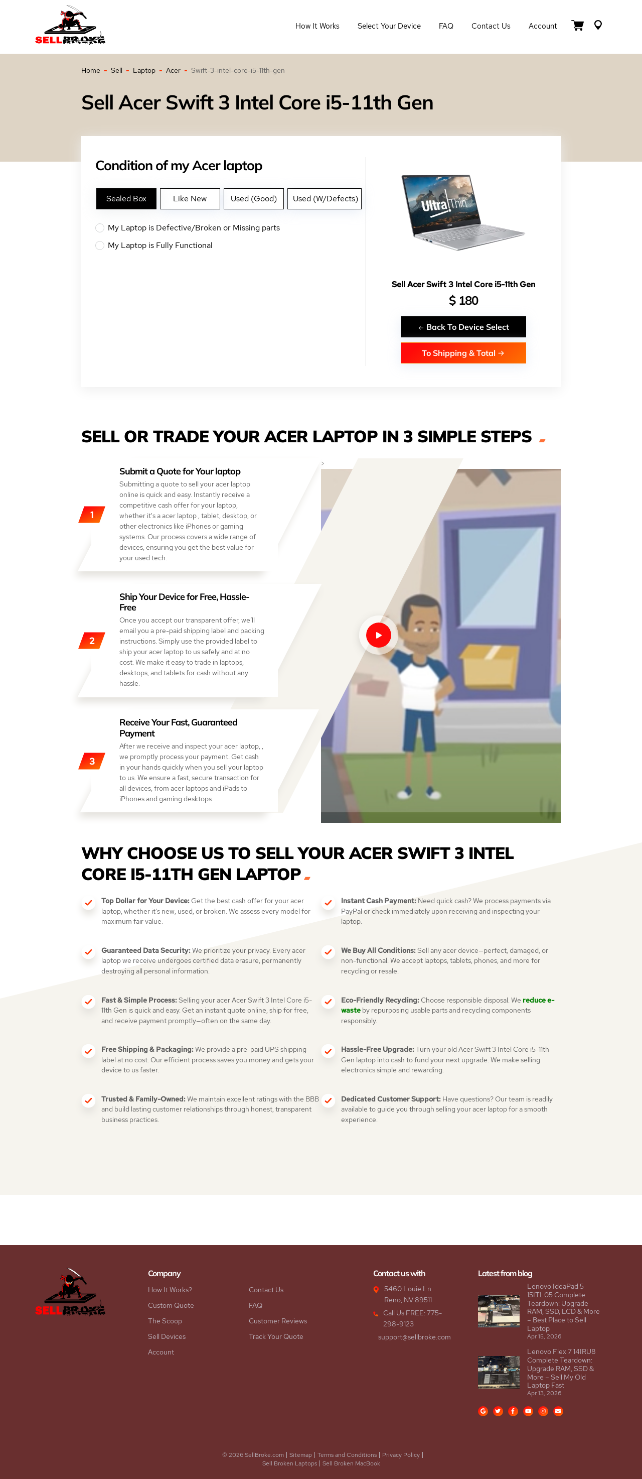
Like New (190, 198)
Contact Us (491, 26)
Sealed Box (126, 198)
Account (543, 26)
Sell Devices (167, 1336)
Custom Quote (171, 1305)
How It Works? (170, 1289)
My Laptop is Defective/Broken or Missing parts (230, 228)
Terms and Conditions (347, 1455)
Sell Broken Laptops (289, 1463)
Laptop (144, 70)
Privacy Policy (401, 1455)
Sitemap (300, 1455)
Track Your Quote (276, 1336)
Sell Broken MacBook (351, 1463)
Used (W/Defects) (325, 198)
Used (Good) (254, 198)
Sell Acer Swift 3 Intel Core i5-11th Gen (463, 284)
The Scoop (165, 1320)
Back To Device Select (463, 326)
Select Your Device (389, 26)
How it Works (317, 26)
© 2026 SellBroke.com (253, 1455)
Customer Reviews (278, 1320)
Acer (173, 70)
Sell (116, 70)
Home (90, 70)
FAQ (446, 26)
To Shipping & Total (463, 352)
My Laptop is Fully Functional (230, 245)
